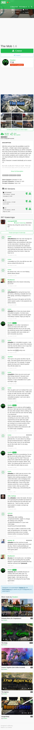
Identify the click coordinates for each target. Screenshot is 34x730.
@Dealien (10, 311)
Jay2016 (10, 356)
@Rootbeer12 (12, 238)
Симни (17, 51)
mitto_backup (12, 496)
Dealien (13, 60)
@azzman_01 (12, 571)
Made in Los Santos (6, 727)
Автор (14, 323)
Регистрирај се (7, 589)
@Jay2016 (11, 374)
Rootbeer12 (11, 280)
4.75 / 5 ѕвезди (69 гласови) (7, 138)
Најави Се (22, 587)
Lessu (9, 236)
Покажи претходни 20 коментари (17, 232)
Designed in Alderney (7, 725)
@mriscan (24, 563)
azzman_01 (11, 540)
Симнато (7, 134)
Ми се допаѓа (17, 134)
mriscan (10, 513)
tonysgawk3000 (12, 221)
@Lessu (10, 282)
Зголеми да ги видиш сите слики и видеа (17, 129)
